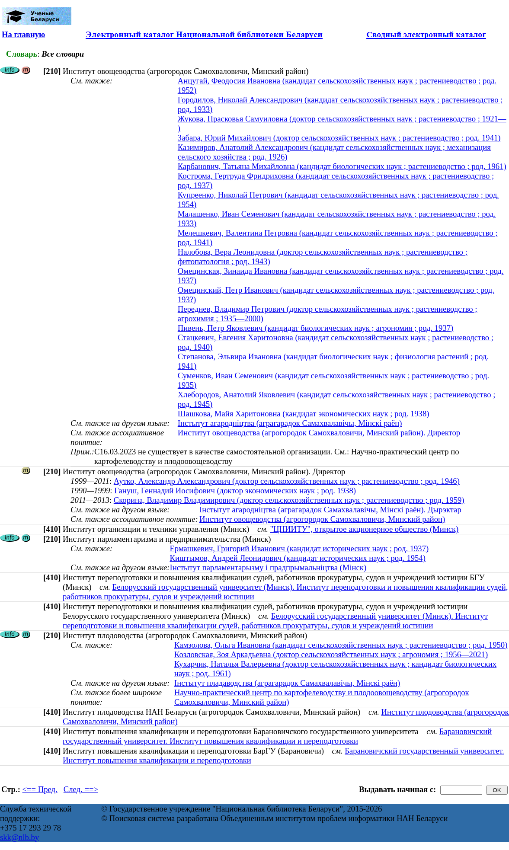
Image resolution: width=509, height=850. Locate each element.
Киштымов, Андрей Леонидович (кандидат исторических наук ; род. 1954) (298, 557)
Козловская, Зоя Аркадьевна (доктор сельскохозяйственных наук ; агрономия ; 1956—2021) (331, 654)
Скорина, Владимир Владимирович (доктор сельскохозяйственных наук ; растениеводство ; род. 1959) (289, 500)
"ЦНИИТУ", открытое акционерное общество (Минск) (364, 529)
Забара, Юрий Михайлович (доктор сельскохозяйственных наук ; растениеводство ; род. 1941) (339, 137)
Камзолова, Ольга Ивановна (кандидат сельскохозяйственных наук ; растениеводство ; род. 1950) (340, 644)
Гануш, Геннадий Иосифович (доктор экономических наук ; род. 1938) (235, 490)
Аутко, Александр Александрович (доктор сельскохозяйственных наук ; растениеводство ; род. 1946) (287, 481)
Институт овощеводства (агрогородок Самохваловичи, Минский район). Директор (319, 432)
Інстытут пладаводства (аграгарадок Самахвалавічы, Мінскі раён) (287, 682)
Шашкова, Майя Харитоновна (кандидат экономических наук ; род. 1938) (303, 413)
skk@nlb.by (19, 837)
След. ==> (81, 789)
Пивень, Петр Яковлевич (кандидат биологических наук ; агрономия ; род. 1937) (316, 327)
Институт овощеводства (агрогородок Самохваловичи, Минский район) (322, 519)
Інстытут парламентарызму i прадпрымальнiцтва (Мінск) (268, 567)
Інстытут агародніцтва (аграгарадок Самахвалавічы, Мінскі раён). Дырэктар (330, 509)
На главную (23, 34)
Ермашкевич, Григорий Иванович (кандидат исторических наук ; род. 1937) (299, 548)
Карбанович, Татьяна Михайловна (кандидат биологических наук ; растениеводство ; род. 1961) (342, 166)
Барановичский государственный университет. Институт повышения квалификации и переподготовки (277, 736)
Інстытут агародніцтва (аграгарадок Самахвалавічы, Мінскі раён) (290, 423)
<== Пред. (40, 789)
